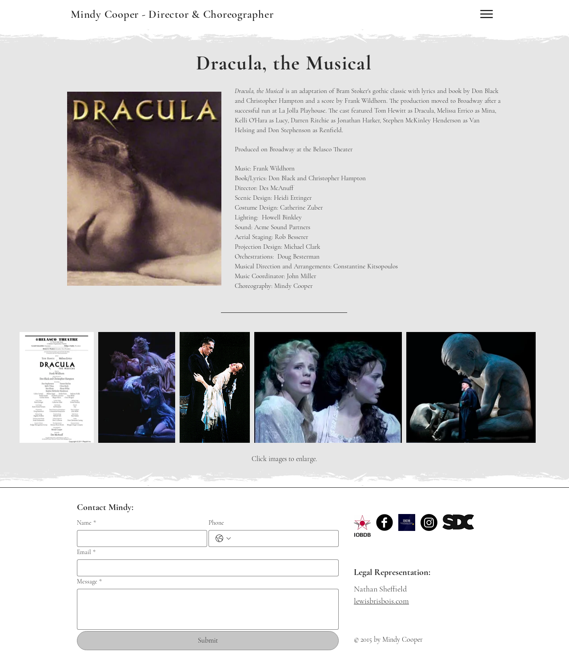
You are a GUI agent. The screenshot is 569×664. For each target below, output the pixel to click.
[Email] (205, 568)
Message (89, 581)
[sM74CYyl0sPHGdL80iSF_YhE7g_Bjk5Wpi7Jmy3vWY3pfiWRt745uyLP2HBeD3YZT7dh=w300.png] (406, 522)
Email (86, 552)
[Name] (139, 538)
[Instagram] (429, 522)
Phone (216, 522)
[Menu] (486, 14)
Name (86, 522)
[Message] (207, 609)
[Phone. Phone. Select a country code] (223, 538)
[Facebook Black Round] (384, 522)
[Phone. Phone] (282, 538)
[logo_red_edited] (362, 522)
